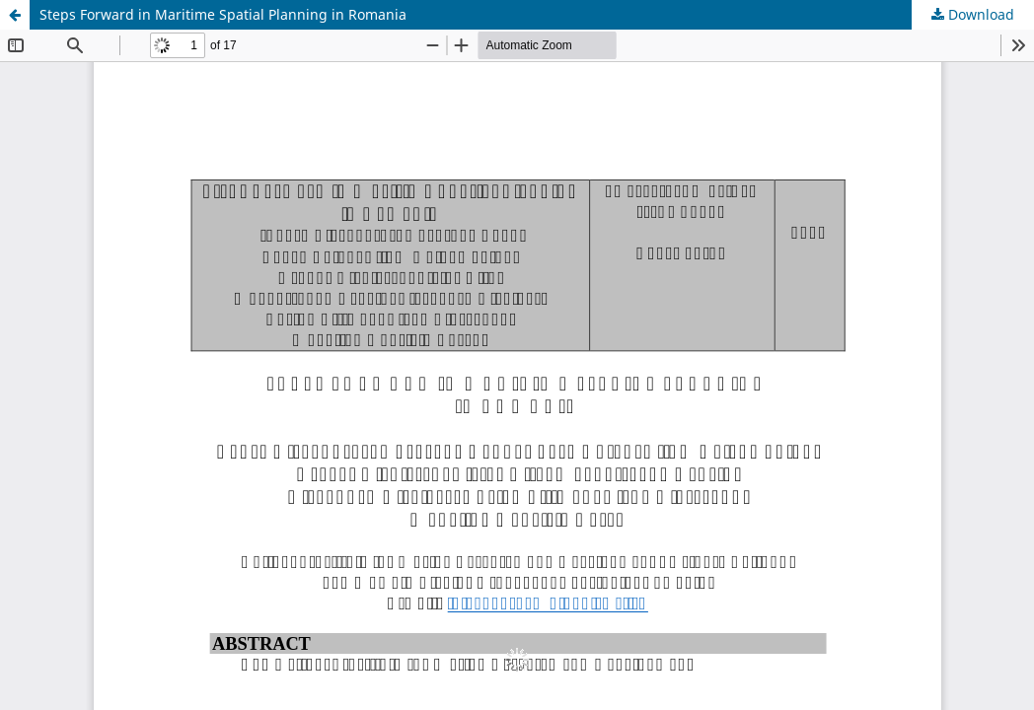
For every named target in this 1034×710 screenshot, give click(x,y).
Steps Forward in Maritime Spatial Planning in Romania (222, 14)
